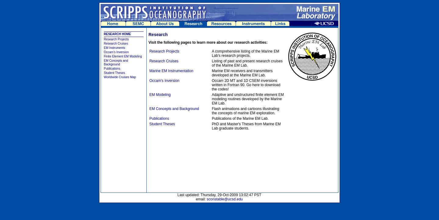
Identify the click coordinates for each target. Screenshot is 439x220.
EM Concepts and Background (116, 62)
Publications (112, 68)
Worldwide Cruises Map (120, 77)
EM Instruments (114, 48)
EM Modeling (160, 95)
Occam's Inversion (116, 52)
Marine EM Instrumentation (171, 71)
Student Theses (114, 73)
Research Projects (116, 39)
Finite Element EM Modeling (123, 56)
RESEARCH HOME (117, 34)
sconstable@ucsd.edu (225, 199)
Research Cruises (116, 43)
